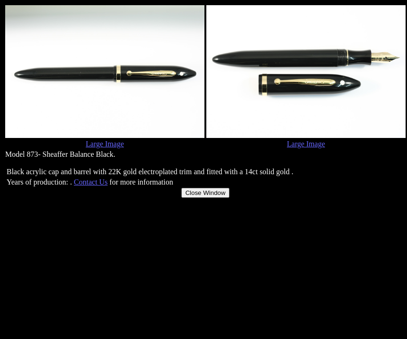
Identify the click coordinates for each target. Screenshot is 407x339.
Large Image (105, 144)
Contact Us (91, 182)
